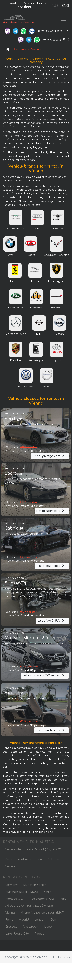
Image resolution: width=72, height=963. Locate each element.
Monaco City (14, 898)
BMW (10, 255)
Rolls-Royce (36, 360)
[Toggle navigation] (63, 20)
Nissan (59, 334)
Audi (37, 228)
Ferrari (14, 281)
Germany (11, 884)
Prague (39, 933)
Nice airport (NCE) (41, 898)
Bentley (58, 228)
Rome (9, 919)
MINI (39, 334)
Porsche (15, 360)
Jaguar (35, 281)
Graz (8, 859)
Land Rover (15, 307)
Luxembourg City (17, 933)
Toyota (56, 360)
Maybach (36, 307)
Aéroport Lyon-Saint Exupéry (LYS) (29, 905)
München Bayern (34, 884)
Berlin (47, 891)
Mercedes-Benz (15, 334)
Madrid (24, 919)
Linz (39, 859)
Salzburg (54, 859)
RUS (55, 6)
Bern (54, 919)
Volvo (46, 386)
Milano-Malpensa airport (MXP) (42, 912)
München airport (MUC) (21, 891)
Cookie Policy (61, 957)
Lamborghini (56, 281)
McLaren (56, 307)
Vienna (10, 866)
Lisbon (49, 926)
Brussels (11, 926)
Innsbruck (24, 859)
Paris (63, 898)
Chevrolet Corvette (56, 255)
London (39, 919)
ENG (65, 6)
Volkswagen (26, 386)
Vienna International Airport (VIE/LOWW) (33, 849)
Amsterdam (31, 926)
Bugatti (31, 255)
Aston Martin (15, 228)
